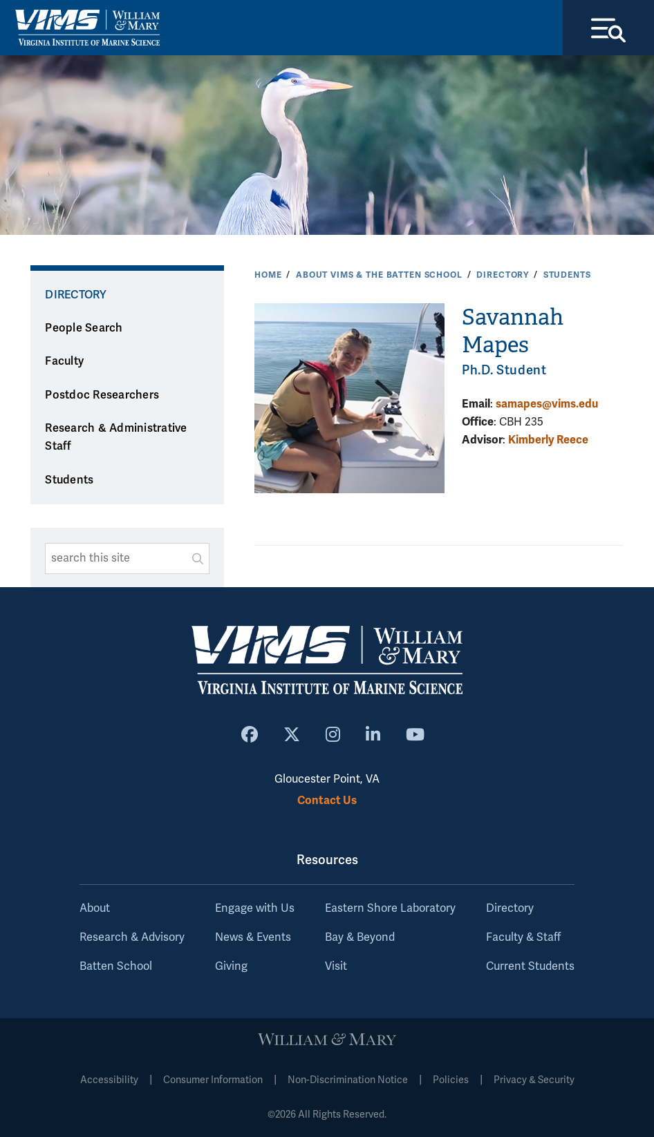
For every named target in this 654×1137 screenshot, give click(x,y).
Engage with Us (255, 908)
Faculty (64, 361)
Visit (336, 966)
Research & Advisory (132, 937)
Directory (502, 274)
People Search (83, 328)
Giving (231, 966)
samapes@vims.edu (547, 403)
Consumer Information (213, 1080)
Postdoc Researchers (102, 395)
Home (267, 274)
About (95, 908)
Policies (451, 1080)
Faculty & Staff (523, 937)
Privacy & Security (534, 1080)
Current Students (530, 966)
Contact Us (327, 800)
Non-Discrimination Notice (348, 1080)
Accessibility (109, 1080)
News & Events (253, 937)
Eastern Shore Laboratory (390, 908)
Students (567, 274)
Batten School (116, 966)
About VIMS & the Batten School (379, 274)
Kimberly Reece (548, 439)
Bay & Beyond (360, 937)
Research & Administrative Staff (116, 437)
